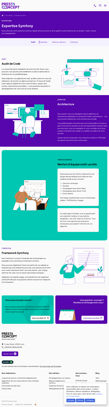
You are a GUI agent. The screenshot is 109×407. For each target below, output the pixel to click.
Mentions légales (7, 404)
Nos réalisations (9, 373)
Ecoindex (7, 362)
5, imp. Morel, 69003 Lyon (14, 344)
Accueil (2, 15)
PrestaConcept (11, 6)
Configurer (90, 400)
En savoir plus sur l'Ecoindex (50, 366)
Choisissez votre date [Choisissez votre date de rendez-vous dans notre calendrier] (91, 318)
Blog (97, 373)
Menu (105, 6)
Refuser (80, 400)
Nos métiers (54, 373)
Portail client (6, 389)
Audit (33, 42)
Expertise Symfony (56, 386)
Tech (97, 378)
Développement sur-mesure (59, 378)
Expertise (43, 42)
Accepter (71, 400)
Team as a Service (58, 42)
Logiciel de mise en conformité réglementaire (19, 378)
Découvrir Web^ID (39, 318)
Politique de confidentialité (23, 404)
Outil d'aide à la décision (11, 386)
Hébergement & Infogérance (60, 389)
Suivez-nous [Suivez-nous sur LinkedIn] (8, 354)
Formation (74, 42)
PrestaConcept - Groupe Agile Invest (10, 336)
